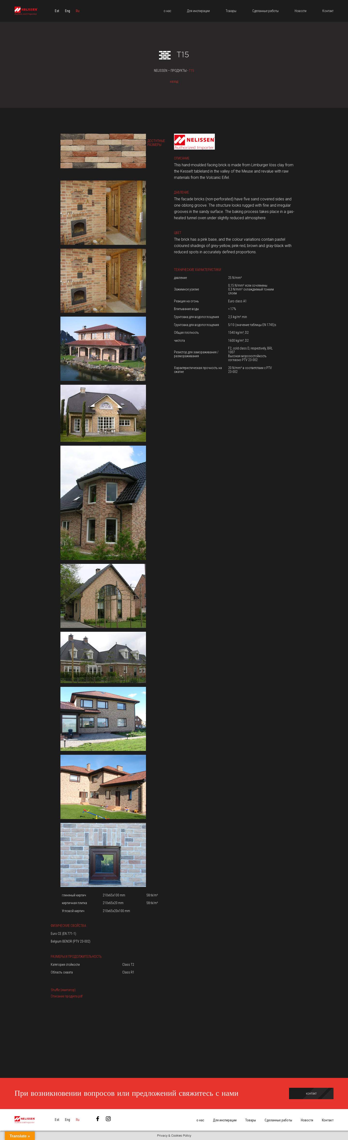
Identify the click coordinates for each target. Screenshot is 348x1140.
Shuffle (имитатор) (63, 990)
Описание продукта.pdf (67, 996)
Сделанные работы (278, 1120)
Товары (250, 1120)
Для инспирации (225, 1120)
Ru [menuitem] (78, 11)
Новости (307, 1120)
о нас (200, 1120)
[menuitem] (57, 11)
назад (174, 81)
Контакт (328, 1120)
